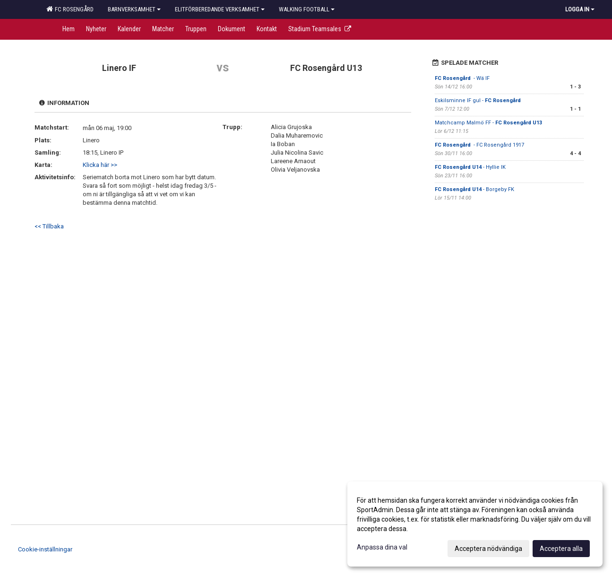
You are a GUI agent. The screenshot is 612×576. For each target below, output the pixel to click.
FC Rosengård (70, 9)
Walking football (307, 9)
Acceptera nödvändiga (488, 548)
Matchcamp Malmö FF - (488, 123)
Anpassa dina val (382, 547)
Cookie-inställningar (45, 549)
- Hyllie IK (470, 167)
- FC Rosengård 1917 (479, 145)
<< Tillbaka (49, 226)
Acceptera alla (561, 548)
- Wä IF (462, 78)
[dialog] (475, 524)
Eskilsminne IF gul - (478, 100)
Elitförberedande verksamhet (220, 9)
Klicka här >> (100, 164)
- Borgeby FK (474, 189)
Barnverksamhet (134, 9)
